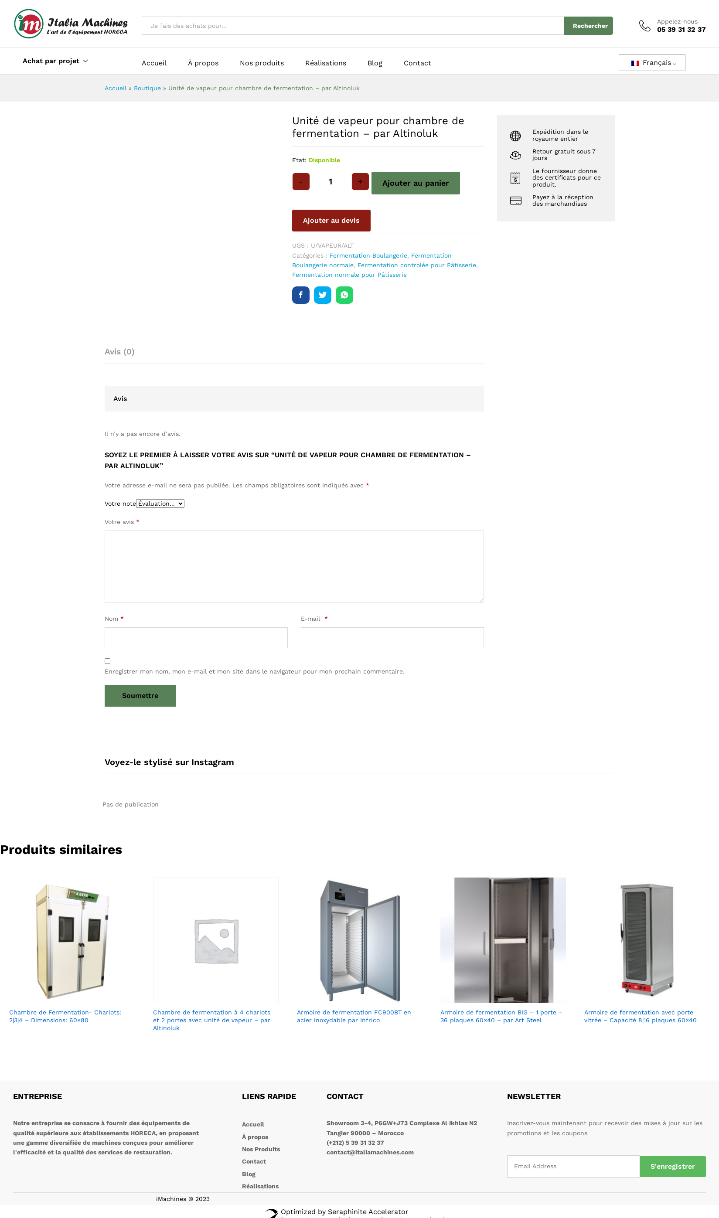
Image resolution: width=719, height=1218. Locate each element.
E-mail (314, 618)
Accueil (154, 63)
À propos (203, 63)
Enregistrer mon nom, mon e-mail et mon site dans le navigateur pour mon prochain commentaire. (255, 671)
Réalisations (325, 63)
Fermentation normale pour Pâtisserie (349, 274)
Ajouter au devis (331, 220)
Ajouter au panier (415, 182)
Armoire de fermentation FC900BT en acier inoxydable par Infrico (354, 1016)
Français (651, 62)
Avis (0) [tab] (120, 351)
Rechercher (590, 25)
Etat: (299, 160)
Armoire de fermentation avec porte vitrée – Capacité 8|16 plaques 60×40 (640, 1016)
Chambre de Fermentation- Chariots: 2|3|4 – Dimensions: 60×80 (65, 1016)
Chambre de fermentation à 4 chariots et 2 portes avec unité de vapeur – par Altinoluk (211, 1020)
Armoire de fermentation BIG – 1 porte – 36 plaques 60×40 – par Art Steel (501, 1016)
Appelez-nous (677, 21)
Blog (375, 63)
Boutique (147, 88)
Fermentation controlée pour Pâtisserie (417, 265)
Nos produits (262, 63)
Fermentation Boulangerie (368, 255)
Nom (114, 618)
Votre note (120, 503)
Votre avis (122, 521)
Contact (417, 63)
